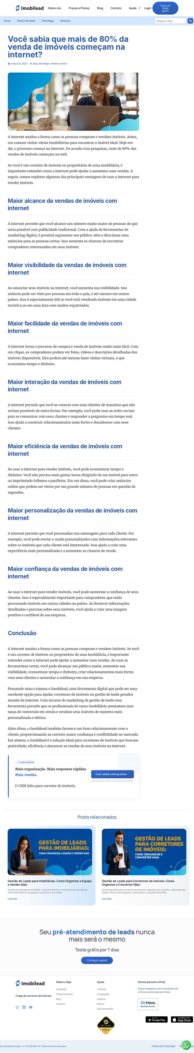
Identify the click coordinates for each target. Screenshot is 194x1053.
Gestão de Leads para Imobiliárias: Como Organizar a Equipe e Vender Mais (50, 882)
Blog (100, 8)
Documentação (105, 1009)
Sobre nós (54, 8)
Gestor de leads (26, 20)
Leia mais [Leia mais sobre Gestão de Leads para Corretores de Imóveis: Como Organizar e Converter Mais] (106, 898)
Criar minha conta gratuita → (112, 774)
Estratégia (48, 20)
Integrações (103, 994)
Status (100, 1004)
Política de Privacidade (163, 1046)
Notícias (65, 20)
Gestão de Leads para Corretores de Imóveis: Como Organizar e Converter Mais (138, 882)
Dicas (7, 20)
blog (35, 63)
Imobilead (61, 989)
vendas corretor (59, 63)
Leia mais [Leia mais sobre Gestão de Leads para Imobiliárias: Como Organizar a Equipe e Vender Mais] (12, 898)
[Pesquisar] (190, 21)
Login (147, 8)
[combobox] (170, 21)
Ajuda (135, 8)
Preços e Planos (79, 8)
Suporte (101, 999)
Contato (116, 8)
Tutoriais (101, 989)
